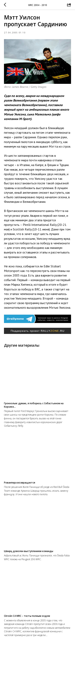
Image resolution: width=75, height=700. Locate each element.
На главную (37, 693)
